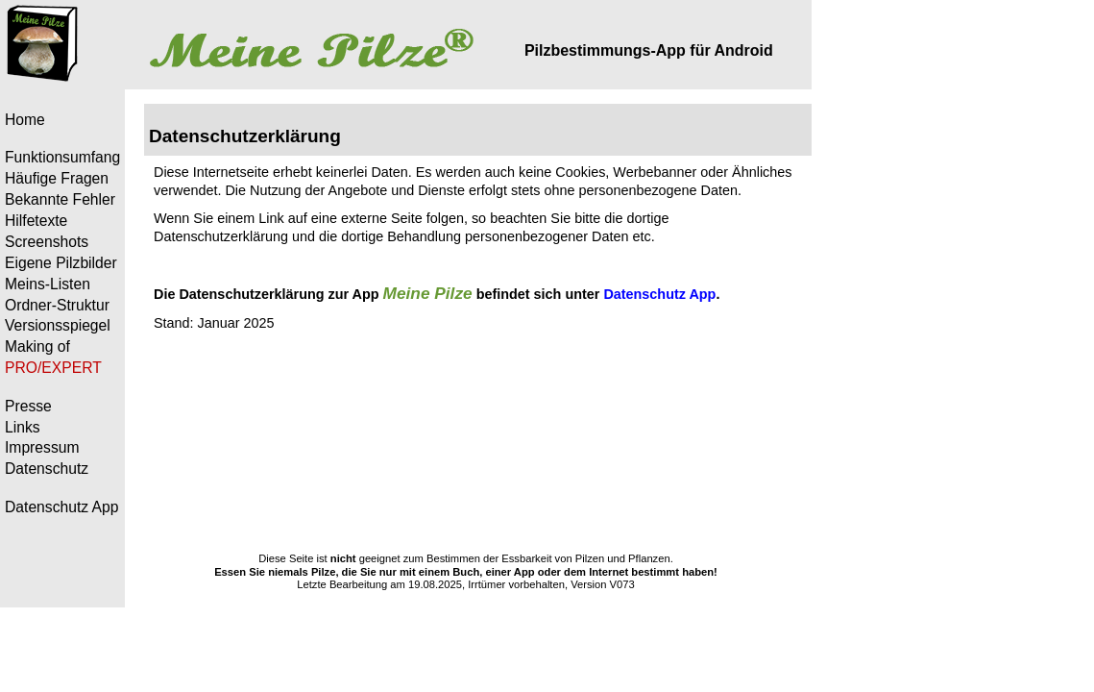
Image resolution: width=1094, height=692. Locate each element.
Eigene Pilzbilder (61, 263)
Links (22, 427)
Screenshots (46, 242)
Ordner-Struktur (57, 305)
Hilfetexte (36, 220)
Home (25, 119)
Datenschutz (46, 468)
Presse (28, 406)
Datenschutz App (62, 507)
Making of (37, 346)
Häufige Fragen (57, 178)
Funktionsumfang (62, 157)
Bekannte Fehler (60, 199)
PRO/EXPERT (53, 367)
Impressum (42, 447)
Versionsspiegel (57, 325)
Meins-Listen (47, 284)
